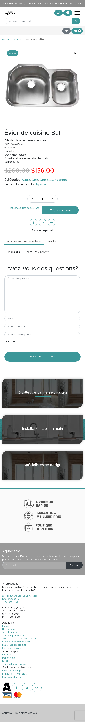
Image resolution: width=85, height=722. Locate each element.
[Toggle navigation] (77, 13)
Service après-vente (11, 648)
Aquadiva (41, 184)
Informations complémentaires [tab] (24, 241)
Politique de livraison (12, 677)
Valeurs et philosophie (13, 635)
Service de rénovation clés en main (19, 638)
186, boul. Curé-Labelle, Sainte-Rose (19, 596)
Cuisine (26, 179)
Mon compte (8, 658)
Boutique (17, 39)
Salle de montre (10, 632)
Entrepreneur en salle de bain (16, 642)
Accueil (5, 39)
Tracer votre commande (14, 664)
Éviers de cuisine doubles (53, 179)
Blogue (5, 626)
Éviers (34, 179)
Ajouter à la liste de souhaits (24, 207)
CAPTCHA (10, 341)
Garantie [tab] (51, 241)
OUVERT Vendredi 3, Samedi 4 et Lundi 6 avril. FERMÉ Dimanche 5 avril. (42, 3)
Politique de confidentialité (15, 674)
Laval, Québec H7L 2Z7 (13, 599)
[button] (75, 53)
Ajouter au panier (62, 210)
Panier (5, 661)
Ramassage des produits (14, 645)
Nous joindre (8, 629)
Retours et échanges (12, 671)
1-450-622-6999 (10, 602)
